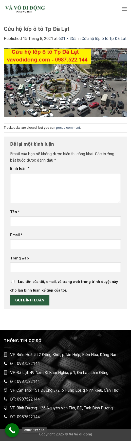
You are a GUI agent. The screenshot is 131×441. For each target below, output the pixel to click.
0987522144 (28, 363)
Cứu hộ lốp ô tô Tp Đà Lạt (104, 38)
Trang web (19, 258)
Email (16, 235)
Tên (15, 212)
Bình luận (19, 168)
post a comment (68, 127)
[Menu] (124, 9)
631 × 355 (68, 38)
